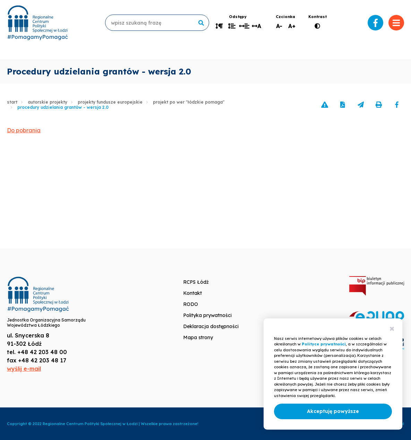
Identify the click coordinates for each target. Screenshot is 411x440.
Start (12, 102)
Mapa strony (198, 337)
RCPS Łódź (196, 282)
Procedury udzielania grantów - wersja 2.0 (63, 107)
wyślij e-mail (24, 368)
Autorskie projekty (47, 102)
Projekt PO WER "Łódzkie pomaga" (188, 102)
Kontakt (192, 293)
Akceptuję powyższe (333, 411)
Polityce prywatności (324, 344)
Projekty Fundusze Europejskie (110, 102)
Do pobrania (24, 130)
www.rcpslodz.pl (37, 22)
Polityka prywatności (207, 315)
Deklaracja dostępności (211, 326)
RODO (190, 304)
